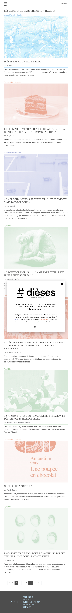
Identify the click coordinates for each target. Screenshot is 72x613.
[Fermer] (62, 284)
